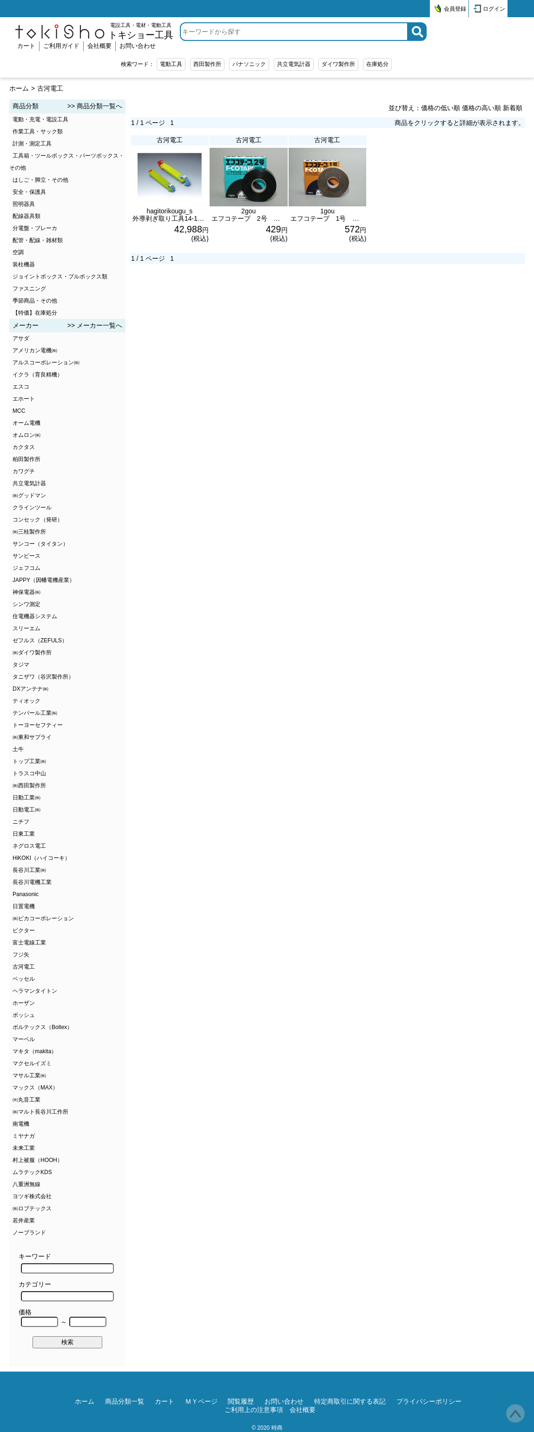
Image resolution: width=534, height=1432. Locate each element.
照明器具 (24, 204)
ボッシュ (24, 1015)
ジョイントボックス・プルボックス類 (60, 276)
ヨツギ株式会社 (32, 1196)
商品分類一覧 (124, 1401)
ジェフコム (26, 568)
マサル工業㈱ (29, 1075)
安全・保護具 (29, 192)
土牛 (18, 749)
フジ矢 (21, 954)
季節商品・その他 (35, 300)
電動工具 (171, 64)
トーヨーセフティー (38, 725)
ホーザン (24, 1003)
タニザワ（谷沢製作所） (43, 676)
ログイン (494, 9)
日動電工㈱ (26, 809)
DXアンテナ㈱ (30, 689)
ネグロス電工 (29, 846)
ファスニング (29, 288)
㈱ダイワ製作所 (32, 652)
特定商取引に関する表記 (350, 1401)
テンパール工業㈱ (35, 713)
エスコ (21, 386)
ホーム (19, 88)
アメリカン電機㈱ (35, 350)
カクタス (24, 447)
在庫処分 (377, 64)
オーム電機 (26, 423)
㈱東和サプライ (32, 737)
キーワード (66, 1263)
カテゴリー (66, 1290)
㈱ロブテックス (32, 1208)
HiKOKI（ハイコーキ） (41, 858)
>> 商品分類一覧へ (94, 106)
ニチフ (21, 821)
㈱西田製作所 (29, 785)
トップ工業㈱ (29, 761)
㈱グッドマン (29, 495)
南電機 (21, 1124)
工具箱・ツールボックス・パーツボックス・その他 (66, 161)
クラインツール (32, 507)
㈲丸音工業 (26, 1099)
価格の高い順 (481, 108)
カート (26, 45)
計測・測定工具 (32, 143)
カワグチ (24, 471)
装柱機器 (24, 264)
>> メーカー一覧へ (94, 325)
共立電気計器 (293, 64)
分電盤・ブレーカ (35, 228)
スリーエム (26, 628)
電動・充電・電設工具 (40, 119)
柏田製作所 (26, 459)
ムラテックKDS (32, 1172)
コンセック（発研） (38, 519)
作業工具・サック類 (38, 131)
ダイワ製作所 (338, 64)
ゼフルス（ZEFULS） (40, 640)
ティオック (26, 701)
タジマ (21, 664)
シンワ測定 (26, 604)
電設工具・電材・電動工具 (140, 31)
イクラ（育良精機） (38, 374)
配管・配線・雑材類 (38, 240)
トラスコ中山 (29, 773)
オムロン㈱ (26, 435)
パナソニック (249, 64)
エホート (24, 399)
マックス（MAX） (35, 1087)
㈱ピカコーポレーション (43, 918)
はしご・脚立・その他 (40, 180)
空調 (18, 252)
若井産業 (24, 1220)
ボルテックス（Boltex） (43, 1027)
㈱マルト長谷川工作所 (40, 1112)
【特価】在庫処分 (35, 313)
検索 (67, 1342)
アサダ (21, 338)
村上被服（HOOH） (38, 1160)
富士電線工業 (29, 942)
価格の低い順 (440, 108)
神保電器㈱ (26, 592)
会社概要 (99, 45)
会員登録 (455, 9)
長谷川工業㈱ (29, 870)
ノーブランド (29, 1232)
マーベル (24, 1039)
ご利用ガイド (61, 45)
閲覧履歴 (241, 1401)
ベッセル (24, 979)
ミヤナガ (24, 1136)
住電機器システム (35, 616)
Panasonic (26, 894)
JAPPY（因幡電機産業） (44, 580)
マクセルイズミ (32, 1063)
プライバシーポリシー (428, 1401)
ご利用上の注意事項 (253, 1409)
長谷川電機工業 (32, 882)
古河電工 (50, 88)
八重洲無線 (26, 1184)
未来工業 (24, 1148)
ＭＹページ (201, 1401)
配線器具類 (26, 216)
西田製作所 (207, 64)
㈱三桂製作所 (29, 531)
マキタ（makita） (35, 1051)
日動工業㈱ (26, 797)
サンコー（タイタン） (40, 544)
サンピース (26, 556)
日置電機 (24, 906)
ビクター (24, 930)
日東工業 (24, 834)
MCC (19, 411)
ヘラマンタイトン (35, 991)
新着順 (512, 108)
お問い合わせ (137, 45)
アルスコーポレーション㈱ (46, 362)
